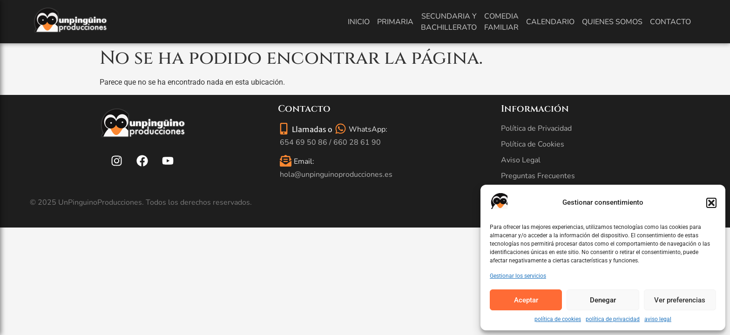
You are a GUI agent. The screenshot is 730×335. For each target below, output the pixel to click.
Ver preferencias (679, 300)
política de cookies (557, 319)
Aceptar (526, 300)
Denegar (603, 300)
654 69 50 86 (303, 142)
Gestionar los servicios (518, 276)
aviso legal (657, 319)
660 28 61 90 (357, 142)
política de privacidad (613, 319)
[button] (711, 203)
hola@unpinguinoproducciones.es (336, 174)
